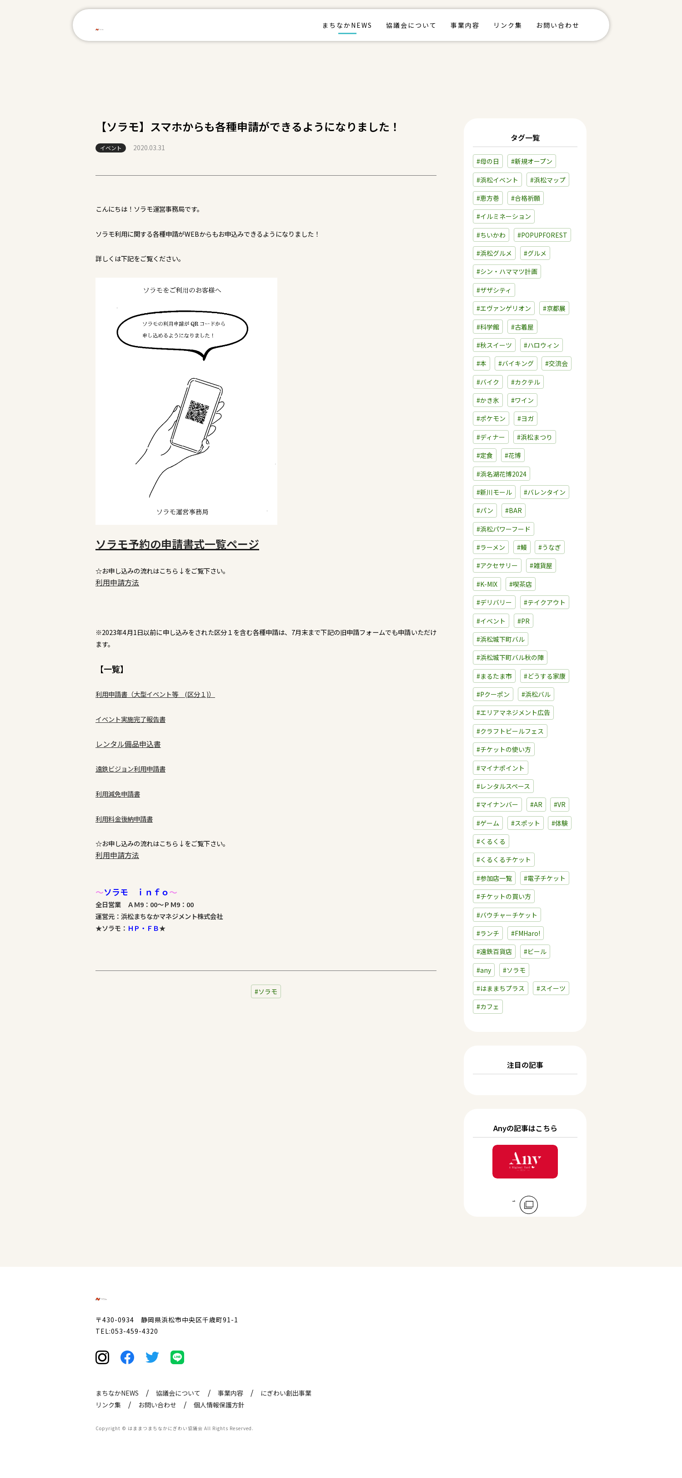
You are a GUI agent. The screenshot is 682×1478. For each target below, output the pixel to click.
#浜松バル (536, 694)
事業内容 (465, 25)
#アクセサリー (497, 565)
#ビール (535, 951)
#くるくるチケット (503, 859)
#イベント (491, 620)
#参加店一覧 (494, 878)
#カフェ (487, 1006)
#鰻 (522, 547)
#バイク (487, 381)
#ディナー (490, 437)
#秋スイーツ (494, 345)
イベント (111, 148)
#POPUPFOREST (542, 234)
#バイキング (516, 363)
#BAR (513, 510)
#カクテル (525, 381)
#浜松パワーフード (503, 528)
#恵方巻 (487, 198)
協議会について (411, 25)
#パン (484, 510)
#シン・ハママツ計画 (506, 271)
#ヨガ (525, 418)
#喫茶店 (520, 584)
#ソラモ (514, 970)
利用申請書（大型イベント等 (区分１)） (155, 694)
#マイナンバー (497, 804)
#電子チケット (545, 878)
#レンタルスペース (503, 786)
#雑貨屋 (541, 565)
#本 (481, 363)
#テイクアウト (545, 602)
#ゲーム (487, 823)
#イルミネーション (503, 216)
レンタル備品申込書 (128, 743)
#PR (523, 620)
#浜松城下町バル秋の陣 (510, 657)
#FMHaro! (525, 933)
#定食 (484, 455)
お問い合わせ (558, 25)
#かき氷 (487, 400)
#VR (560, 804)
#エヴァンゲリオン (503, 308)
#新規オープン (531, 161)
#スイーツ (551, 988)
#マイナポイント (500, 767)
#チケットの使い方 (503, 749)
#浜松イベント (497, 179)
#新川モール (494, 492)
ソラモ (267, 991)
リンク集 (507, 25)
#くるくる (491, 841)
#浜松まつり (534, 437)
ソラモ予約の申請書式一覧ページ (177, 544)
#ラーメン (490, 547)
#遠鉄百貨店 (494, 951)
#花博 (513, 455)
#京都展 (554, 308)
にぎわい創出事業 (286, 1411)
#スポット (525, 823)
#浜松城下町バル (500, 639)
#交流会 (556, 363)
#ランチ (487, 933)
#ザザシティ (494, 290)
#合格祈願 (525, 198)
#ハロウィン (541, 345)
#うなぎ (549, 547)
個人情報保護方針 (219, 1423)
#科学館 (487, 326)
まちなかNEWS (347, 25)
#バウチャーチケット (506, 914)
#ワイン (522, 400)
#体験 (560, 823)
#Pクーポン (493, 694)
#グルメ (535, 253)
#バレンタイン (545, 492)
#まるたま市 (494, 676)
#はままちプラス (500, 988)
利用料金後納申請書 (124, 818)
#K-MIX (486, 584)
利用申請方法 (117, 582)
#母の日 (487, 161)
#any (483, 970)
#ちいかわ (491, 234)
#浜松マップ (548, 179)
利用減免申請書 (117, 793)
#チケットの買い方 (503, 896)
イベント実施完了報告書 (130, 719)
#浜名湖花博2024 (501, 473)
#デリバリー (494, 602)
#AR (536, 804)
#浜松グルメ (494, 253)
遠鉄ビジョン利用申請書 (130, 768)
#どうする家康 (545, 676)
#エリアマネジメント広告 (513, 712)
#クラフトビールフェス (510, 731)
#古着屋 (522, 326)
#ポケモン (491, 418)
